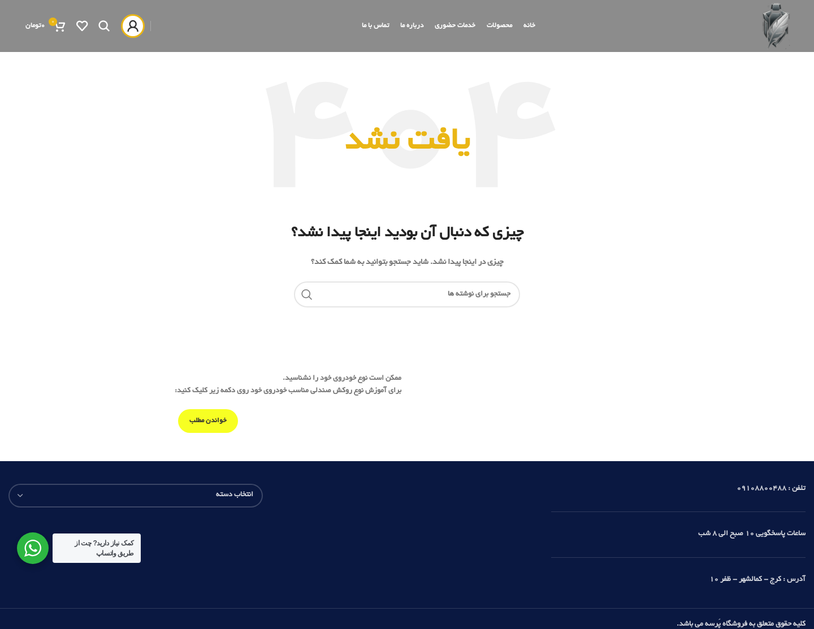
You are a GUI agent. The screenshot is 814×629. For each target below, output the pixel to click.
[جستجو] (104, 38)
